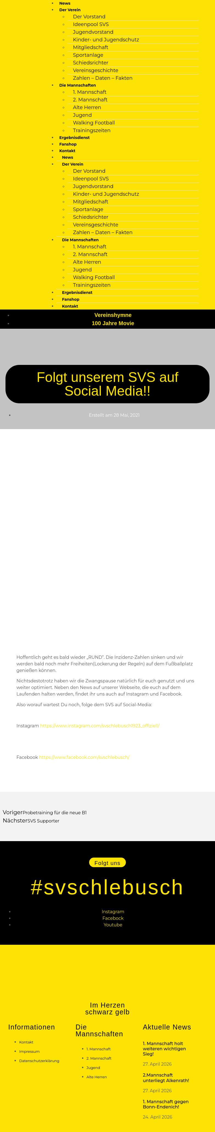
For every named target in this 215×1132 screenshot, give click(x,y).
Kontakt (70, 306)
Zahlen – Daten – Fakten (102, 78)
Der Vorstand (89, 17)
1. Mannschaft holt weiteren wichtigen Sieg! (164, 1049)
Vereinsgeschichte (95, 70)
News (64, 3)
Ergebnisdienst (74, 137)
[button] (107, 862)
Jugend (82, 115)
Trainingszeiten (92, 130)
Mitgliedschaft (90, 47)
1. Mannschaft (89, 92)
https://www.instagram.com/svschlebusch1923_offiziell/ (99, 725)
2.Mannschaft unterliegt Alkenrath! (166, 1078)
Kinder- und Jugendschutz (106, 40)
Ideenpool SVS (91, 24)
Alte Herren (87, 107)
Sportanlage (88, 55)
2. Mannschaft (90, 100)
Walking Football (94, 123)
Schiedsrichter (90, 63)
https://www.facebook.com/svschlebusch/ (84, 757)
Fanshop (68, 144)
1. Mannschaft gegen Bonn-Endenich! (166, 1104)
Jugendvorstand (93, 32)
